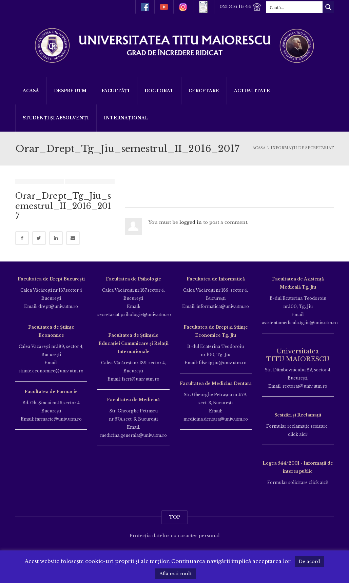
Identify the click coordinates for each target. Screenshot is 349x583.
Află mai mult (175, 574)
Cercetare (204, 90)
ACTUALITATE (252, 90)
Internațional (126, 117)
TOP (174, 517)
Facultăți (115, 90)
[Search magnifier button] (328, 7)
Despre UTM (70, 90)
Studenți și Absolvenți (56, 117)
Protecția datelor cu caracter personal (175, 536)
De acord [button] (309, 561)
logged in (190, 222)
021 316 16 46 (240, 7)
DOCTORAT (159, 90)
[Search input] (294, 7)
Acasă (31, 90)
